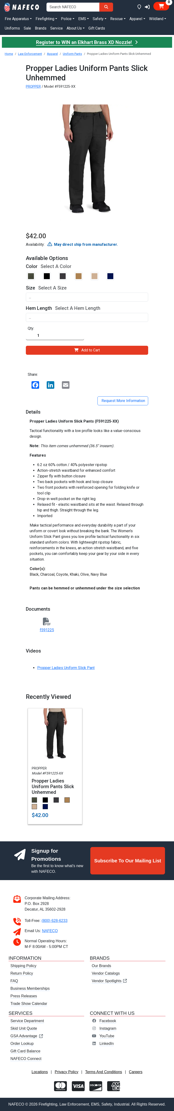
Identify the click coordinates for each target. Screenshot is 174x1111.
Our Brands (101, 966)
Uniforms (12, 28)
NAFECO (50, 931)
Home (9, 54)
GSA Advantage (26, 1036)
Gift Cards (96, 28)
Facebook (107, 1021)
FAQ (14, 981)
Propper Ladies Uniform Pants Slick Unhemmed (53, 786)
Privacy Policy (66, 1072)
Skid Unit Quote (23, 1028)
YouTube (106, 1036)
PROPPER (33, 87)
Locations (40, 1072)
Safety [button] (98, 19)
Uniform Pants (72, 54)
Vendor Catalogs (106, 973)
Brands (40, 28)
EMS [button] (82, 19)
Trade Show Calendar (28, 1004)
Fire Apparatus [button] (17, 19)
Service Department (27, 1021)
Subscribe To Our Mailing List (127, 860)
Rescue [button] (116, 19)
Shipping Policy (23, 966)
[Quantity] (55, 335)
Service (56, 28)
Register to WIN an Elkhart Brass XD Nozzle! (87, 42)
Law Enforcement (30, 54)
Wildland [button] (156, 19)
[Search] (106, 7)
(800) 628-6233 (54, 921)
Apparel (52, 54)
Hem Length (39, 308)
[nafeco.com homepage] (22, 6)
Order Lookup (22, 1044)
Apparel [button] (135, 19)
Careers (135, 1072)
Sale (27, 28)
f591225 (47, 630)
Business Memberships (30, 988)
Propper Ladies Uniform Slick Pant (66, 668)
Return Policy (21, 973)
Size (30, 288)
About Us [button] (74, 28)
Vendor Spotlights (109, 981)
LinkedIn (106, 1044)
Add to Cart (87, 350)
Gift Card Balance (25, 1051)
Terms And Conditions (103, 1072)
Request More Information (123, 400)
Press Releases (23, 996)
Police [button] (66, 19)
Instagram (107, 1028)
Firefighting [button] (45, 19)
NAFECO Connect (25, 1059)
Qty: (31, 328)
